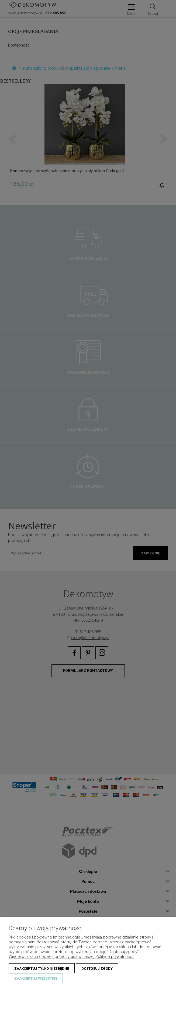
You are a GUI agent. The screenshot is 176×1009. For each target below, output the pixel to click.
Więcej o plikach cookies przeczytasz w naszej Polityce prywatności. (71, 956)
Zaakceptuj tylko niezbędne (41, 968)
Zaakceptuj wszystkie (35, 978)
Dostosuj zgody (97, 968)
